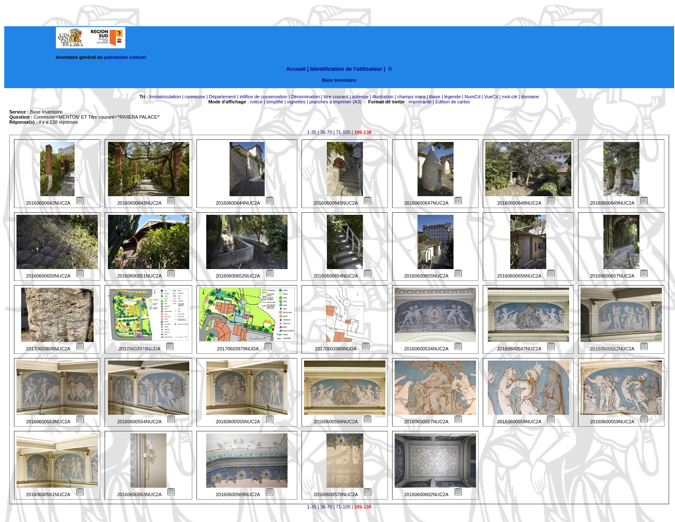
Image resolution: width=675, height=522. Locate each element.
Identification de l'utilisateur (346, 69)
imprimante (420, 101)
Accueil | (297, 69)
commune (195, 96)
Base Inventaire (339, 80)
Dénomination (305, 96)
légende (452, 96)
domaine (530, 96)
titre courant (336, 96)
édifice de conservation (264, 96)
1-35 (311, 132)
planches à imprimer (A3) (336, 101)
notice (256, 101)
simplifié (274, 101)
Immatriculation (165, 96)
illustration (382, 96)
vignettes (296, 101)
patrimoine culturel (125, 57)
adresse (360, 96)
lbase (434, 96)
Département (222, 96)
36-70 (326, 132)
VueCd (491, 96)
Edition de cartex (452, 101)
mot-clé (509, 96)
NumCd (472, 96)
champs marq (411, 96)
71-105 (343, 132)
